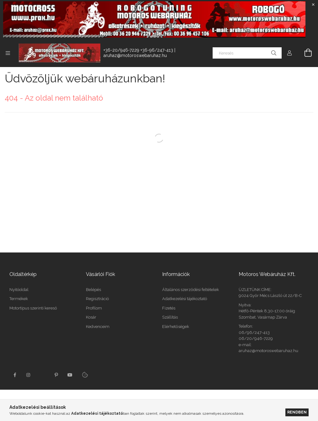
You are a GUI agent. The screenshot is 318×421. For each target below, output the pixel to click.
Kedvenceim (97, 326)
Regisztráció (97, 298)
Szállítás (170, 317)
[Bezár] (313, 4)
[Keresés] (247, 53)
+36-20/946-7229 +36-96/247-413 (138, 50)
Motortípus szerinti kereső (33, 308)
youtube (70, 375)
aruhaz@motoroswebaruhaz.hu (135, 55)
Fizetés (168, 308)
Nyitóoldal (19, 289)
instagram (28, 375)
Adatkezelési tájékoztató (184, 298)
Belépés (93, 289)
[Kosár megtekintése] (304, 53)
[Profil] (289, 53)
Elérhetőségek (175, 326)
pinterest (56, 375)
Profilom (94, 308)
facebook (14, 375)
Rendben (297, 412)
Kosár (91, 317)
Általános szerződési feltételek (190, 289)
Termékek (18, 298)
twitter (42, 375)
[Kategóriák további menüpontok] (8, 53)
